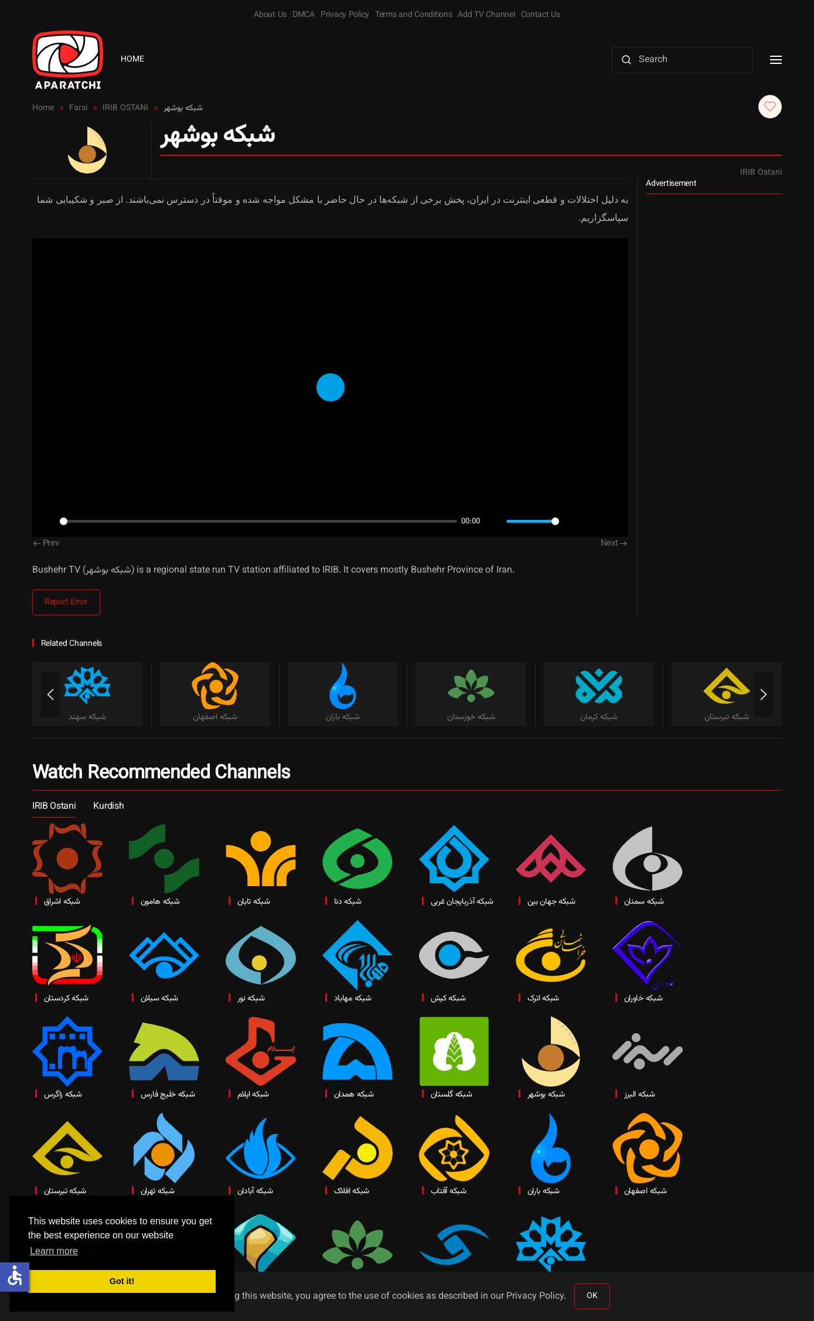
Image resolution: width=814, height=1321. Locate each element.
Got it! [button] (122, 1281)
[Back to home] (67, 59)
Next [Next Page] (614, 543)
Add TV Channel (486, 15)
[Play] (47, 521)
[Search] (682, 60)
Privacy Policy (345, 15)
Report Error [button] (66, 602)
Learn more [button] (54, 1251)
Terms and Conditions (413, 15)
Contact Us (540, 15)
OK (592, 1296)
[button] (776, 59)
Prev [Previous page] (46, 543)
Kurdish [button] (108, 806)
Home (132, 59)
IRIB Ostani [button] (54, 806)
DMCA (303, 15)
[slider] (258, 521)
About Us (270, 15)
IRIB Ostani (761, 172)
